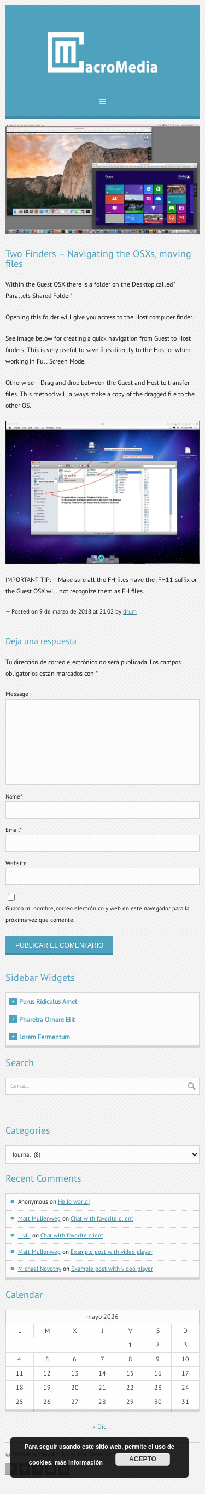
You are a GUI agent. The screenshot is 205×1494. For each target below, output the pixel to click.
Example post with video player (112, 1251)
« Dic (99, 1426)
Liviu (24, 1235)
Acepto (142, 1459)
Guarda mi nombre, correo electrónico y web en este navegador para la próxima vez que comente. (97, 914)
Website (16, 863)
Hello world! (74, 1201)
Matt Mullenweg (39, 1218)
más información (79, 1462)
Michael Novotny (39, 1268)
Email (13, 830)
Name (13, 796)
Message (16, 694)
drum (130, 611)
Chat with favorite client (102, 1218)
